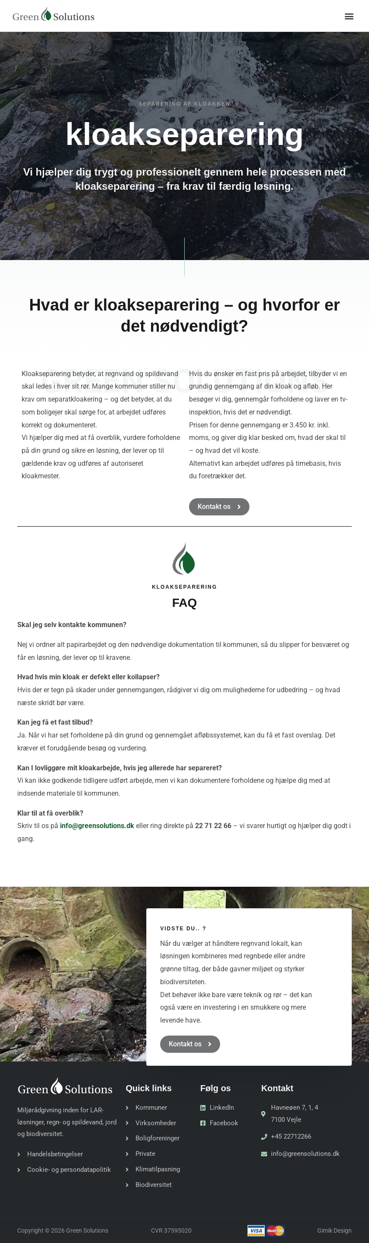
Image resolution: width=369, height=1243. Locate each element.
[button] (349, 16)
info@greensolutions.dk (97, 826)
